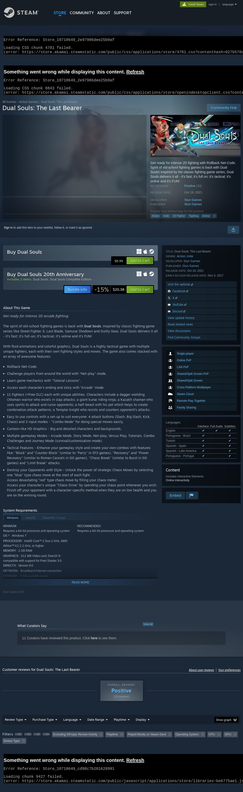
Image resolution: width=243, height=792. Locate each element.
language (228, 4)
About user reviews (201, 676)
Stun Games (193, 205)
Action (156, 221)
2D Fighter (179, 221)
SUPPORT (123, 12)
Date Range (95, 725)
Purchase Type (43, 725)
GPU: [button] (228, 740)
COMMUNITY (82, 12)
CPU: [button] (212, 740)
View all (148, 629)
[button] (139, 266)
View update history (181, 464)
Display (141, 725)
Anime (206, 221)
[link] (109, 295)
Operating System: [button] (187, 740)
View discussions (179, 477)
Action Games (28, 107)
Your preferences (229, 676)
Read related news (180, 471)
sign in (213, 4)
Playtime (120, 725)
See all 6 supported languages (185, 361)
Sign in (8, 233)
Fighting (193, 221)
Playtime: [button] (112, 740)
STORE (60, 12)
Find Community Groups (184, 484)
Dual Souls (40, 285)
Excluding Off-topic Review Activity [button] (75, 740)
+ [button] (214, 221)
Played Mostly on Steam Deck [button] (147, 740)
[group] (121, 743)
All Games (9, 107)
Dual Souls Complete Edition (70, 285)
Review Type (14, 725)
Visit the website (181, 431)
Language (70, 725)
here (94, 644)
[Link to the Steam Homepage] (25, 16)
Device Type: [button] (12, 746)
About (103, 12)
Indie (166, 221)
